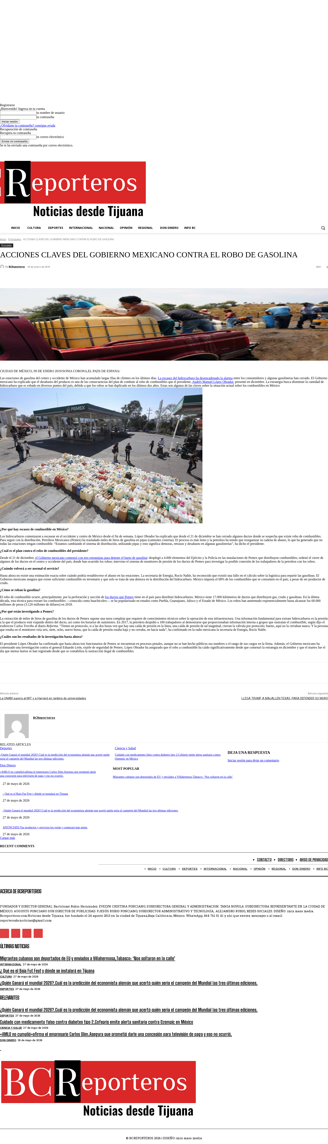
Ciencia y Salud (125, 748)
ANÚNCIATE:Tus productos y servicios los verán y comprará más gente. (45, 827)
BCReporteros (17, 266)
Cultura (6, 976)
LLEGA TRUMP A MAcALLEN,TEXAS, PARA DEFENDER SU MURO (284, 698)
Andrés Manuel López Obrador (212, 382)
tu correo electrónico (50, 137)
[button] (323, 228)
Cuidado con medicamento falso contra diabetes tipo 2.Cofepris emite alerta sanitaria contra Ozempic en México (96, 1022)
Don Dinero (8, 764)
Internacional (10, 964)
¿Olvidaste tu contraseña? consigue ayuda (27, 125)
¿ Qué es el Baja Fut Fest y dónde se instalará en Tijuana (35, 793)
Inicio (3, 239)
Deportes (6, 748)
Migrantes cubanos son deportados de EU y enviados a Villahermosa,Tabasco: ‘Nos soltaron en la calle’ (173, 776)
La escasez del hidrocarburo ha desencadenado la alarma (195, 378)
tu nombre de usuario (51, 112)
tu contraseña (45, 117)
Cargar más (7, 838)
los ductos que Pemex (119, 597)
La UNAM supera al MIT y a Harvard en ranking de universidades (43, 698)
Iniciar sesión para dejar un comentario (253, 760)
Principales (14, 239)
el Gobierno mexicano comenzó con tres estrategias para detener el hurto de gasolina (91, 558)
